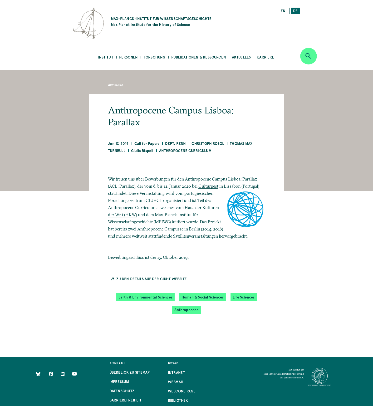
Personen (128, 56)
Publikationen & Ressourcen (198, 56)
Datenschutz (121, 390)
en (283, 10)
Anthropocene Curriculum (185, 150)
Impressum (119, 381)
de (295, 10)
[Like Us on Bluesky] (38, 373)
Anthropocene (186, 310)
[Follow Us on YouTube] (74, 373)
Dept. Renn (175, 143)
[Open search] (308, 56)
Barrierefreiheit (125, 399)
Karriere (265, 56)
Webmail (176, 381)
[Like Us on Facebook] (51, 373)
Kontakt (117, 362)
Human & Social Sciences (203, 297)
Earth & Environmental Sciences (145, 297)
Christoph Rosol (207, 143)
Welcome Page (182, 390)
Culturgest (208, 186)
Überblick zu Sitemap (129, 372)
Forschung (155, 56)
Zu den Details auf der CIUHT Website (151, 278)
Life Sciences (244, 297)
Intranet (176, 372)
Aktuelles (241, 56)
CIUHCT (154, 200)
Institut (105, 56)
